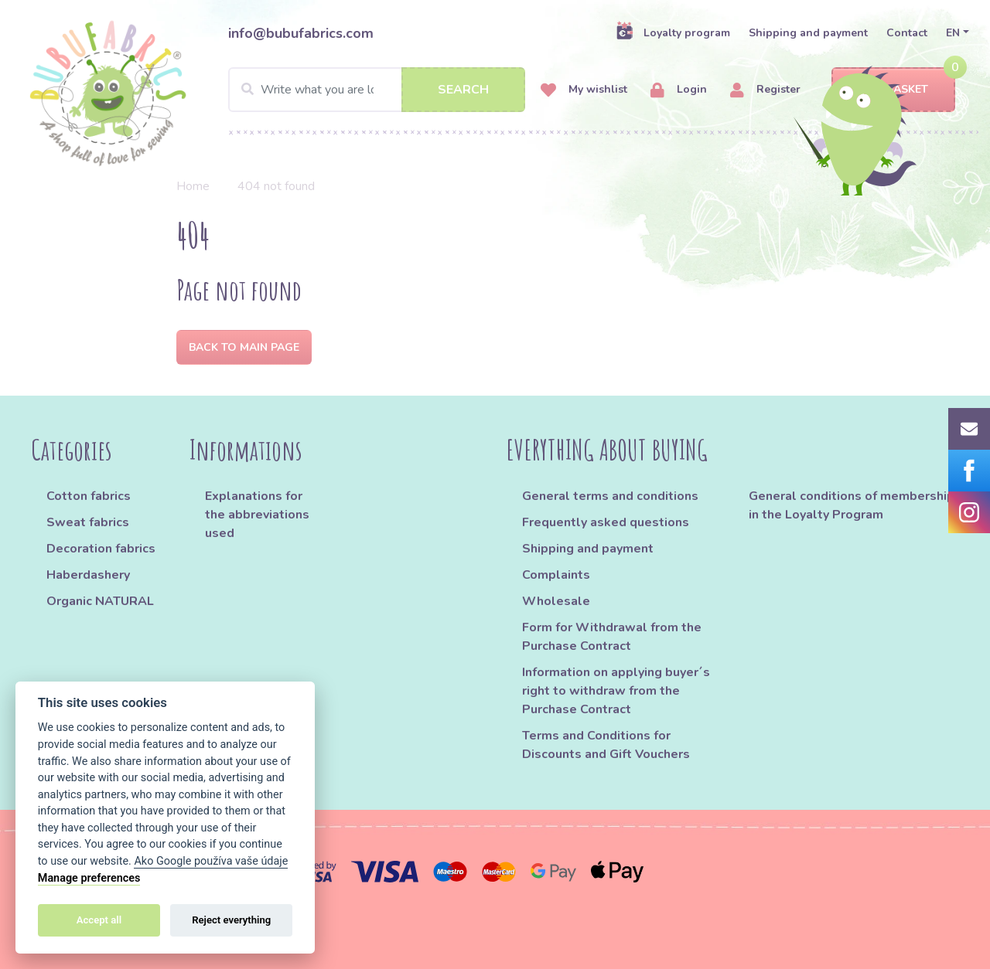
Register (765, 90)
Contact (906, 33)
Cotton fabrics (88, 496)
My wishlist (584, 90)
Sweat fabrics (87, 522)
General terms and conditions (610, 496)
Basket (893, 90)
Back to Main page (244, 347)
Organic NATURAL (100, 601)
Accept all (99, 920)
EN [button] (953, 33)
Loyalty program (673, 32)
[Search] (376, 89)
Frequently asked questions (605, 522)
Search (463, 89)
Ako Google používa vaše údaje (211, 861)
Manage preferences (89, 878)
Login (678, 90)
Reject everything (231, 920)
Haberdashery (88, 574)
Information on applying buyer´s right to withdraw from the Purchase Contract (616, 691)
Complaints (556, 574)
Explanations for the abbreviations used (257, 515)
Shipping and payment (808, 33)
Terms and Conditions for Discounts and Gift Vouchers (606, 745)
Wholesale (556, 601)
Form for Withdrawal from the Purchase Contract (612, 636)
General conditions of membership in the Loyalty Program (851, 505)
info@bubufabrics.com (301, 33)
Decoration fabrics (100, 548)
